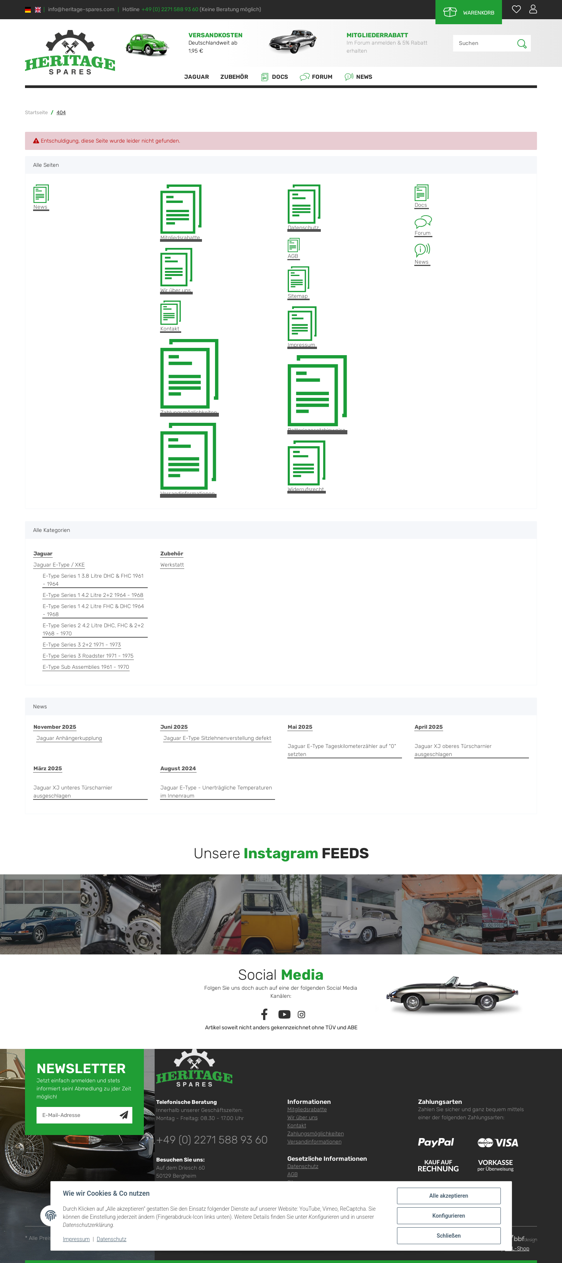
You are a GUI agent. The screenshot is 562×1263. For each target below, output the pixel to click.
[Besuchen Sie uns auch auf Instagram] (301, 1015)
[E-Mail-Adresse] (78, 1115)
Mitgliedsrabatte (181, 212)
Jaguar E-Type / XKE (59, 565)
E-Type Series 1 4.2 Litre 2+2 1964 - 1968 (93, 595)
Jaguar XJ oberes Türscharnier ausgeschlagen (453, 750)
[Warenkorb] (468, 12)
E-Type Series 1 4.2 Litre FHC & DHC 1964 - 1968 (93, 610)
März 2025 (47, 768)
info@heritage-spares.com (81, 9)
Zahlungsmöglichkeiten (189, 377)
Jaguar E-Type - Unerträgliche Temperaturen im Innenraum (216, 791)
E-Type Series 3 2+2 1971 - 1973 (82, 644)
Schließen (449, 1236)
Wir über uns (176, 271)
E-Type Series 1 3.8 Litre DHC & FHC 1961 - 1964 (93, 580)
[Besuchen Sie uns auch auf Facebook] (264, 1015)
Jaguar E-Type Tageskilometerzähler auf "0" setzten (342, 750)
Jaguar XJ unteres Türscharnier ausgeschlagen (72, 791)
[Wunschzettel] (512, 9)
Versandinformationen (188, 460)
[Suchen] (485, 43)
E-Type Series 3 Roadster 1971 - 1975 (88, 656)
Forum (316, 77)
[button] (530, 9)
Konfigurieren (448, 1216)
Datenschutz (304, 207)
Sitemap (298, 282)
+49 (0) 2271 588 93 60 (170, 9)
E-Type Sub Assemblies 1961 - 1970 (86, 667)
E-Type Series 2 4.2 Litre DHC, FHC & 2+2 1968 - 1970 (93, 629)
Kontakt (170, 316)
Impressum (302, 327)
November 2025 (54, 727)
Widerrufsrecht (306, 466)
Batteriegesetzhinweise (317, 394)
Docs (274, 77)
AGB (294, 248)
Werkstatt (172, 565)
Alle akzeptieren (448, 1196)
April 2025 (429, 727)
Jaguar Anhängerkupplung (69, 738)
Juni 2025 (174, 727)
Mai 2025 (300, 727)
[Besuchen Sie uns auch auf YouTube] (284, 1015)
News (358, 77)
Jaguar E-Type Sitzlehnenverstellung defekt (217, 738)
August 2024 (178, 768)
